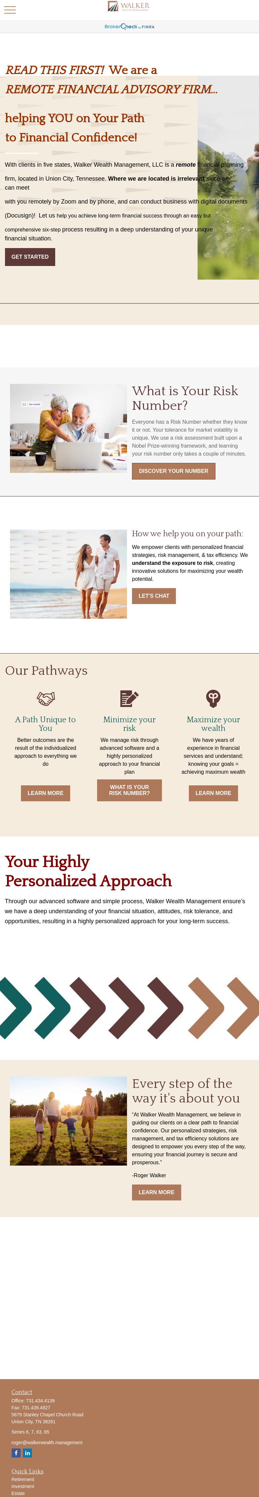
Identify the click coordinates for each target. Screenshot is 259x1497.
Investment (23, 1486)
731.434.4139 (40, 1400)
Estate (18, 1493)
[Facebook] (16, 1453)
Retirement (23, 1479)
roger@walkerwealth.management (47, 1442)
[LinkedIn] (27, 1453)
